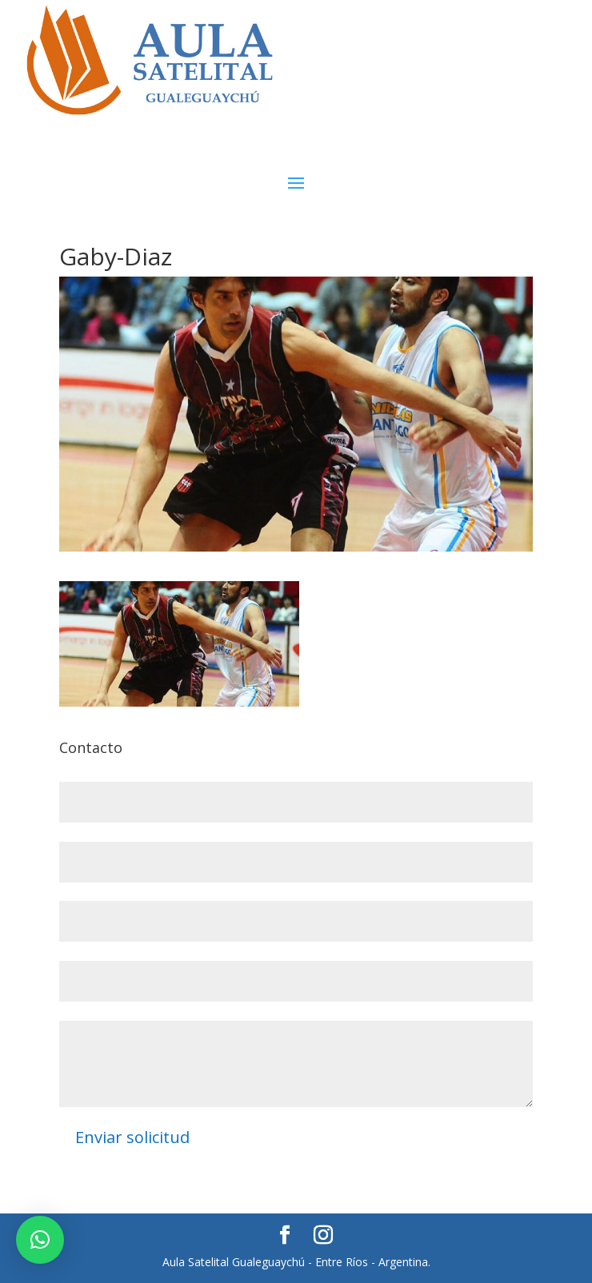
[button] (40, 1240)
